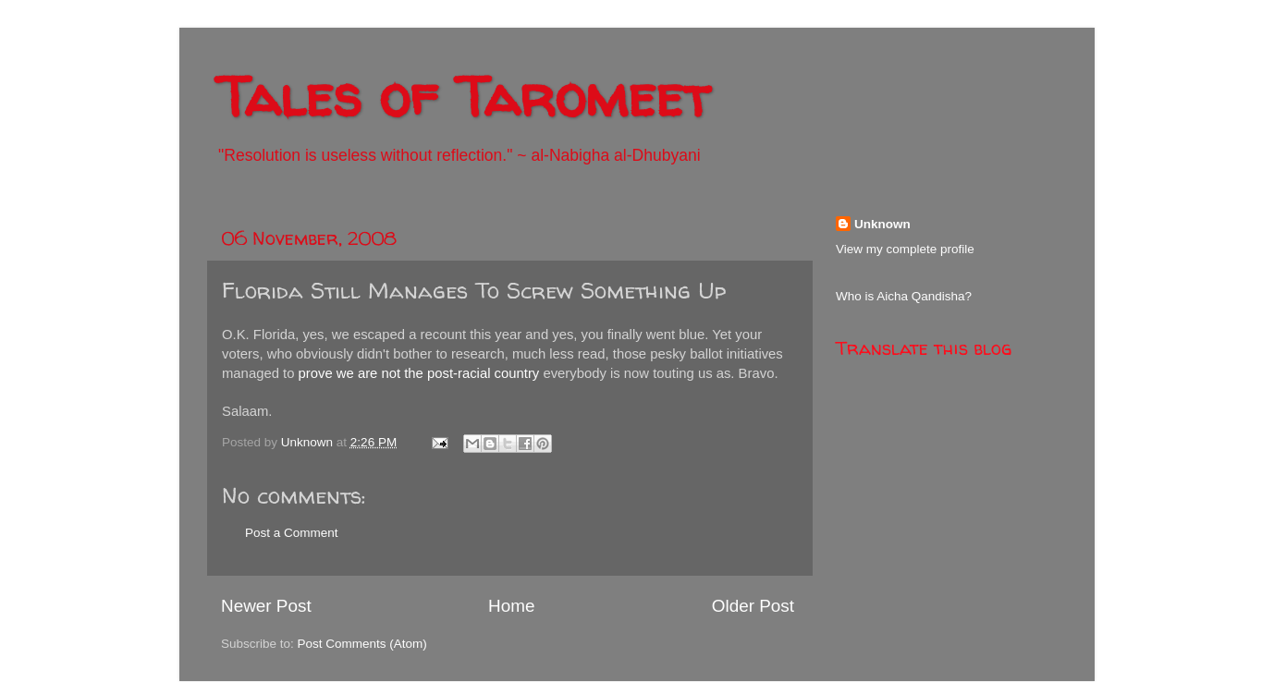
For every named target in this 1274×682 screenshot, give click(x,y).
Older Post (753, 605)
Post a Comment (291, 533)
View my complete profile (905, 249)
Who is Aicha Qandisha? (904, 296)
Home (511, 605)
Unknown (882, 224)
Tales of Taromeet (463, 96)
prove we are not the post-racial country (419, 373)
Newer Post (266, 605)
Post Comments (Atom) (362, 644)
